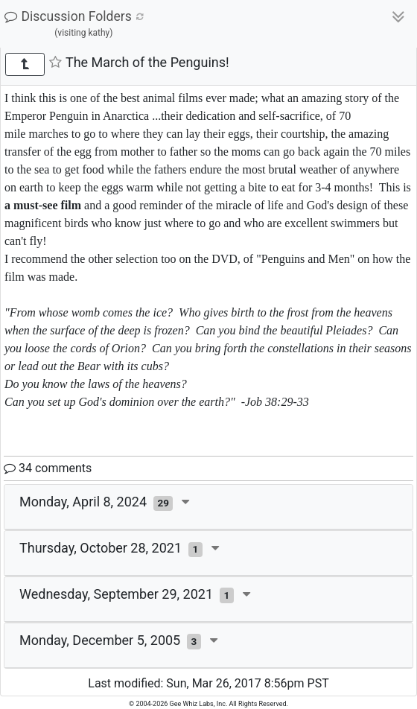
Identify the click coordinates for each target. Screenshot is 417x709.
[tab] (208, 507)
